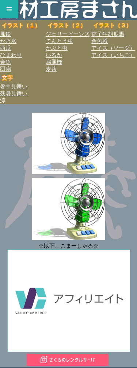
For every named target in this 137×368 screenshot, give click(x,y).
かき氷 (8, 41)
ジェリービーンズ (68, 34)
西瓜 (5, 48)
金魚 (5, 62)
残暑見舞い (13, 93)
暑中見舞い (13, 87)
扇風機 (54, 62)
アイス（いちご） (113, 55)
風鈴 (5, 34)
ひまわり (11, 55)
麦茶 (51, 69)
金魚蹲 (99, 41)
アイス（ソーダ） (113, 48)
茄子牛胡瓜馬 (107, 34)
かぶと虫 (57, 48)
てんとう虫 (59, 41)
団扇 (5, 69)
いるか (54, 55)
